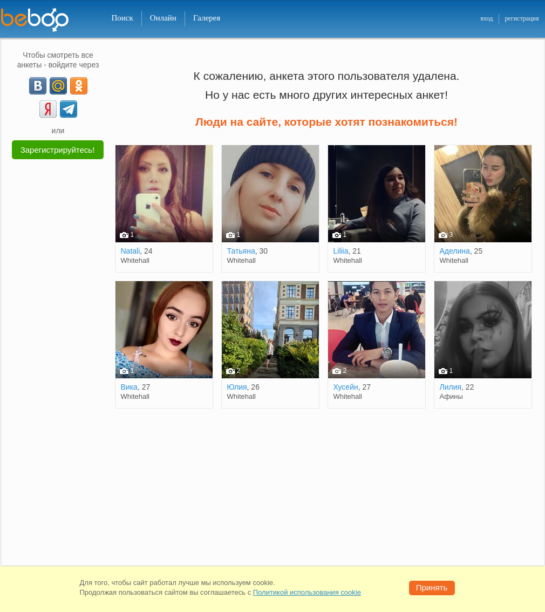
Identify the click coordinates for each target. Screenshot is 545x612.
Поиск (122, 17)
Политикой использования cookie (307, 592)
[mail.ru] (58, 85)
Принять (432, 587)
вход (486, 18)
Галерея (206, 17)
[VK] (37, 85)
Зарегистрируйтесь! (58, 149)
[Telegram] (68, 109)
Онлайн (163, 17)
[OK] (78, 85)
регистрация (522, 18)
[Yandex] (48, 109)
